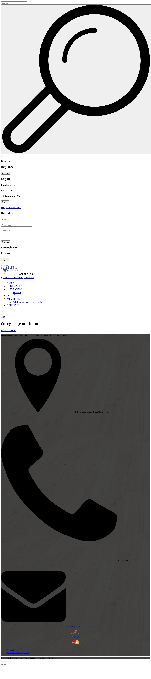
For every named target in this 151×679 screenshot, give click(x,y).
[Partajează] (8, 661)
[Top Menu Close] (2, 311)
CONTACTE (13, 305)
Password (6, 190)
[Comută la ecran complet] (5, 661)
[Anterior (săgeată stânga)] (2, 664)
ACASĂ (10, 282)
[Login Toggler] (2, 263)
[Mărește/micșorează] (2, 661)
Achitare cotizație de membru (28, 302)
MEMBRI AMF (14, 298)
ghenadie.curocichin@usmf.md (17, 277)
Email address (8, 185)
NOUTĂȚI (12, 295)
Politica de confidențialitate (18, 652)
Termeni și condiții (14, 650)
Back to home (8, 330)
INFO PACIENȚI (15, 289)
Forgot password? (11, 207)
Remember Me (11, 196)
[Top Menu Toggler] (2, 314)
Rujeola (17, 292)
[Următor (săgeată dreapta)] (5, 664)
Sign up (5, 173)
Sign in (5, 259)
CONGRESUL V (15, 286)
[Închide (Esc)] (11, 661)
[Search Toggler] (2, 156)
